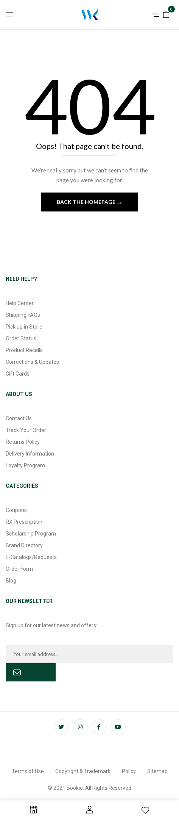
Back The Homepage (87, 202)
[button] (166, 14)
